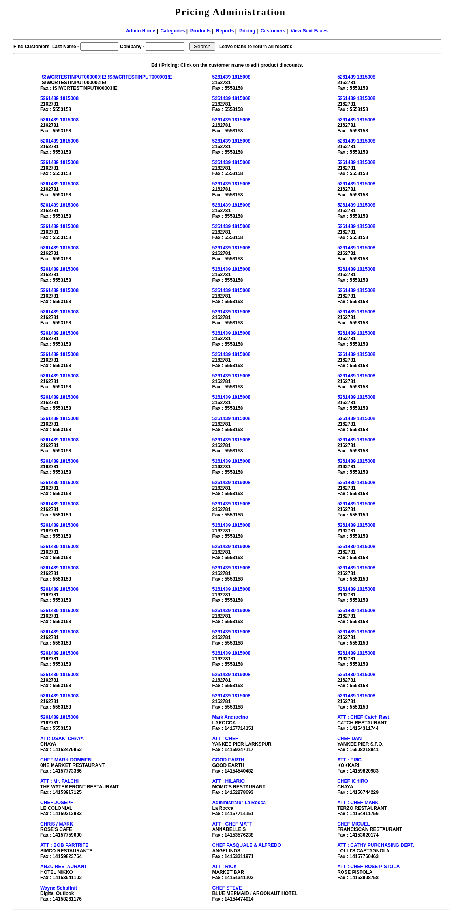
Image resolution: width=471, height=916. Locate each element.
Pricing (247, 31)
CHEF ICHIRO (352, 781)
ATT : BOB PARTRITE (64, 845)
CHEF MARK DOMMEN (66, 760)
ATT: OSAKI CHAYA (62, 738)
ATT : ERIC (349, 760)
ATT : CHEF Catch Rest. (363, 717)
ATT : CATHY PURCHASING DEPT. (375, 845)
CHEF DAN (349, 738)
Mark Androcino (230, 717)
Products (200, 31)
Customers (273, 31)
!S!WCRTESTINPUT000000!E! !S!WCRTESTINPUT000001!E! (107, 77)
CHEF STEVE (227, 888)
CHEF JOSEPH (57, 802)
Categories (172, 31)
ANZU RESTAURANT (63, 866)
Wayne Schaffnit (58, 888)
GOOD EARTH (228, 760)
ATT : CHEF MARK (358, 802)
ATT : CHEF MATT (232, 824)
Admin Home (140, 31)
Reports (225, 31)
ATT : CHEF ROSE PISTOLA (368, 866)
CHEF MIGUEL (353, 824)
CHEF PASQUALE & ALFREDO (246, 845)
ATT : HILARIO (228, 781)
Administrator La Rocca (238, 802)
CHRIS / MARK (56, 824)
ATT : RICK (224, 866)
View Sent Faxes (309, 31)
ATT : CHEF (225, 738)
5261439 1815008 (231, 77)
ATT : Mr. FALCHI (59, 781)
